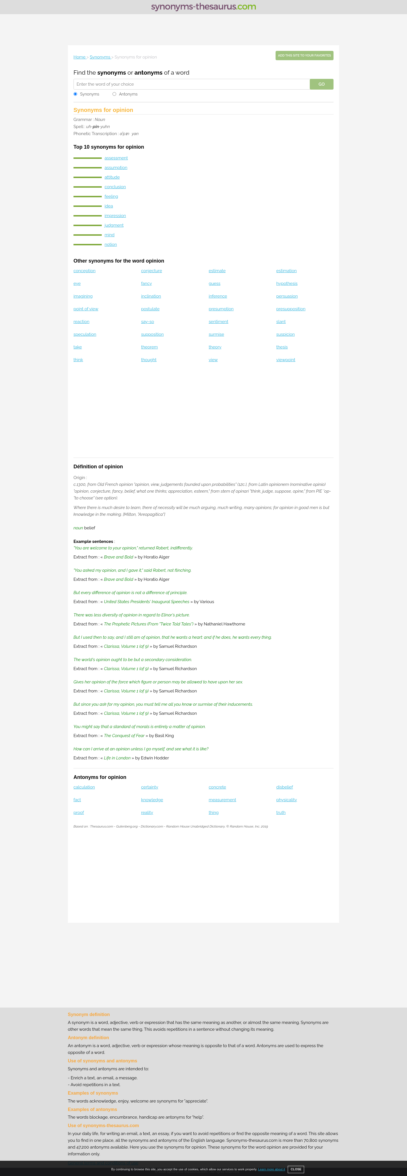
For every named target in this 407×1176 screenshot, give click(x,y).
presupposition (291, 308)
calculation (84, 787)
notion (111, 244)
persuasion (287, 296)
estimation (286, 270)
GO (322, 84)
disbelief (284, 787)
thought (149, 359)
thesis (282, 347)
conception (84, 270)
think (78, 359)
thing (213, 812)
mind (109, 234)
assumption (116, 167)
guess (214, 283)
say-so (147, 321)
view (213, 359)
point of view (85, 308)
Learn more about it (271, 1169)
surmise (216, 334)
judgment (114, 225)
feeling (111, 196)
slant (281, 321)
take (77, 347)
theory (215, 347)
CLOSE (296, 1169)
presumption (221, 308)
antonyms (149, 72)
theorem (149, 347)
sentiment (218, 321)
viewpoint (285, 359)
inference (218, 296)
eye (77, 283)
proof (78, 812)
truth (281, 812)
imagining (83, 296)
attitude (112, 177)
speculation (84, 334)
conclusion (115, 186)
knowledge (152, 799)
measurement (222, 799)
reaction (81, 321)
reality (147, 812)
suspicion (285, 334)
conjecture (151, 270)
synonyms (112, 72)
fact (77, 799)
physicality (286, 799)
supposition (152, 334)
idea (109, 206)
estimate (217, 270)
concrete (217, 787)
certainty (149, 787)
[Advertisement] (203, 29)
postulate (150, 308)
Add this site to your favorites (304, 55)
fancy (146, 283)
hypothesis (287, 283)
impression (115, 215)
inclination (151, 296)
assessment (116, 158)
